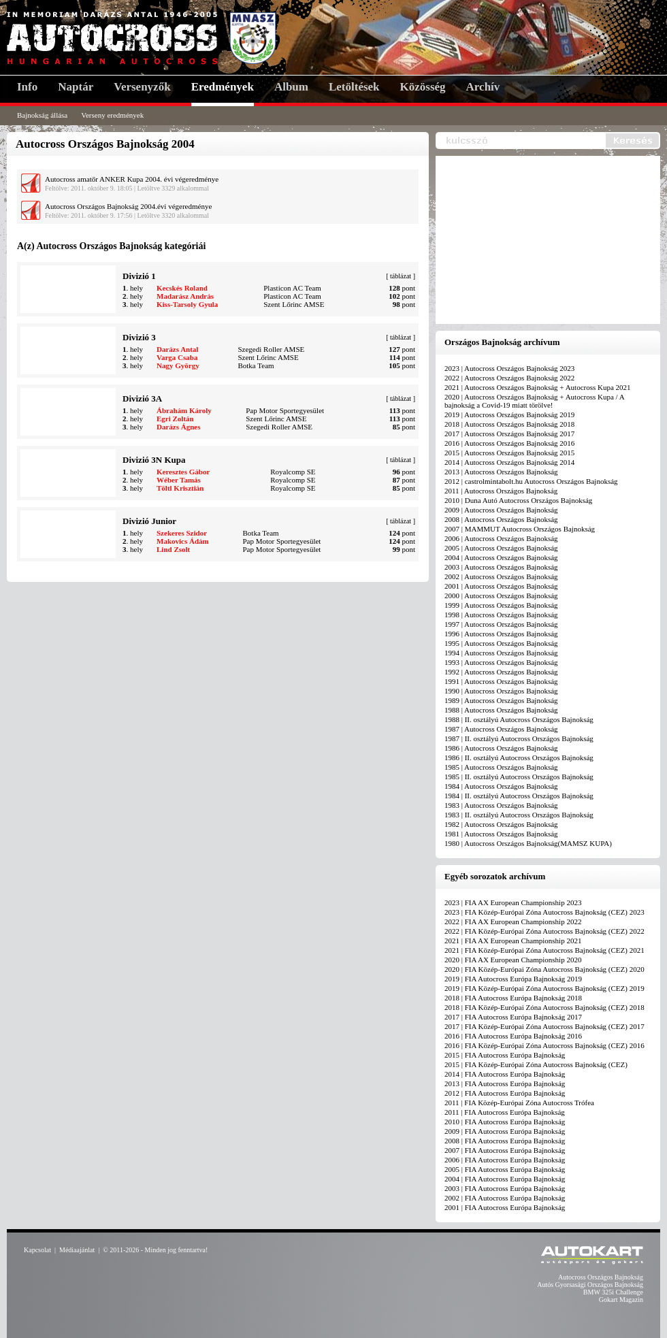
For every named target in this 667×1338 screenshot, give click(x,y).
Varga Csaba (177, 357)
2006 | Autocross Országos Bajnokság (501, 538)
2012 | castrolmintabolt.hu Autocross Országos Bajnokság (531, 481)
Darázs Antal (177, 349)
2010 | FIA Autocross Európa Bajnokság (504, 1121)
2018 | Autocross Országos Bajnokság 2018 (509, 424)
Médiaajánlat (77, 1250)
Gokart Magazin (621, 1299)
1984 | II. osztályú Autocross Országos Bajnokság (518, 796)
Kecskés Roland (182, 288)
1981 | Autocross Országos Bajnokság (501, 834)
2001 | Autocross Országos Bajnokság (501, 586)
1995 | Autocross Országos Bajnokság (501, 643)
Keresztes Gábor (183, 472)
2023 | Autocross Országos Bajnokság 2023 (509, 368)
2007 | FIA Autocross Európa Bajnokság (504, 1150)
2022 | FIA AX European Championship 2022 (512, 921)
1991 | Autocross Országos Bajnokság (501, 681)
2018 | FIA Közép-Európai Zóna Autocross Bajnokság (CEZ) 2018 (544, 1007)
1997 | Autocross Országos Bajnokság (501, 624)
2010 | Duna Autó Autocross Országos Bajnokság (518, 500)
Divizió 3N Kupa (154, 460)
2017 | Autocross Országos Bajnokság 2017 (509, 433)
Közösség (423, 86)
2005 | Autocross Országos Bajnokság (501, 548)
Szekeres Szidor (182, 533)
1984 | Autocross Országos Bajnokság (501, 786)
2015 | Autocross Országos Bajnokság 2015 (509, 452)
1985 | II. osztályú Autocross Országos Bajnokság (518, 776)
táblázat (400, 276)
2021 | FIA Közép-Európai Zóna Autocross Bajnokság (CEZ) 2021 (544, 950)
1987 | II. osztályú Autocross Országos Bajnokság (518, 738)
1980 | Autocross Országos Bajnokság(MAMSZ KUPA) (528, 843)
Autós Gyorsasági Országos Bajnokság (590, 1284)
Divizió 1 (139, 276)
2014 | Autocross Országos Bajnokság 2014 (509, 462)
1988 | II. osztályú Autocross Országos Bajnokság (518, 719)
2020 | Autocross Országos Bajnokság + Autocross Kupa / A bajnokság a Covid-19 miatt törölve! (534, 401)
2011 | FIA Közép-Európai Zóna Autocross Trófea (519, 1102)
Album (291, 86)
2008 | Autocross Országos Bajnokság (501, 519)
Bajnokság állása (42, 115)
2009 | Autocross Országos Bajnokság (501, 510)
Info (27, 86)
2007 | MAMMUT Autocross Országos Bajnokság (519, 529)
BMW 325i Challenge (613, 1292)
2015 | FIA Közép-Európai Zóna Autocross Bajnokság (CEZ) (536, 1064)
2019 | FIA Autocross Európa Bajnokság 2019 (513, 979)
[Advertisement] (551, 241)
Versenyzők (142, 86)
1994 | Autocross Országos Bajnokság (501, 653)
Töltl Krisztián (180, 488)
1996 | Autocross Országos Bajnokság (501, 634)
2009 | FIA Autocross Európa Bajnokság (504, 1131)
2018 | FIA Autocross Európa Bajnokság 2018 (513, 998)
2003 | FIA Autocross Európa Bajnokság (504, 1188)
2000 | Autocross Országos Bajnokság (501, 595)
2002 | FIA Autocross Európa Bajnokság (504, 1198)
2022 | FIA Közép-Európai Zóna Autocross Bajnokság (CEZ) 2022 (544, 931)
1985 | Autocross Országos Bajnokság (501, 767)
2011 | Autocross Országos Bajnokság (500, 491)
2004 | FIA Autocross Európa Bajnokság (504, 1179)
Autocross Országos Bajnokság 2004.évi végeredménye (128, 206)
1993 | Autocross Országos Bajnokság (501, 662)
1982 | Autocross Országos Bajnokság (501, 824)
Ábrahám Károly (184, 410)
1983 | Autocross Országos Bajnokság (501, 805)
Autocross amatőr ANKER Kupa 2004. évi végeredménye (131, 179)
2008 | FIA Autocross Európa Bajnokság (504, 1141)
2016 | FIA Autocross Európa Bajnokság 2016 (513, 1036)
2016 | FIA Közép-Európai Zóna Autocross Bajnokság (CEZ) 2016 (544, 1045)
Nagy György (178, 365)
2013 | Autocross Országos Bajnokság (501, 472)
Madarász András (185, 296)
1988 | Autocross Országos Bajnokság (501, 710)
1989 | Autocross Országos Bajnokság (501, 700)
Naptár (75, 86)
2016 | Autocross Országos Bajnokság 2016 (509, 443)
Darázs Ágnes (178, 427)
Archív (483, 86)
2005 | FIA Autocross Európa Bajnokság (504, 1169)
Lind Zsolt (173, 549)
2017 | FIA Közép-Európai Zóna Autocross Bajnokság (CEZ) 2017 (544, 1026)
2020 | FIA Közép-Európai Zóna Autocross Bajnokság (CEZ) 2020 (544, 969)
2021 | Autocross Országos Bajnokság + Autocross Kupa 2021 (537, 387)
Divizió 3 (139, 337)
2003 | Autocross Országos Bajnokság (501, 567)
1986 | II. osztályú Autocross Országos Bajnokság (518, 757)
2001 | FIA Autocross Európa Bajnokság (504, 1207)
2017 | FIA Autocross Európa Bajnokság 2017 (513, 1017)
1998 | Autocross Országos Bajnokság (501, 614)
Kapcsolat (37, 1250)
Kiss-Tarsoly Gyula (187, 304)
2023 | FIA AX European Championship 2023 (512, 902)
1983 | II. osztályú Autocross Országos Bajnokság (518, 815)
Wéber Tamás (179, 480)
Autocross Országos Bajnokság (600, 1277)
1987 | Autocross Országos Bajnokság (501, 729)
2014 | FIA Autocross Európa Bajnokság (504, 1074)
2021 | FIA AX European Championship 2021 (512, 940)
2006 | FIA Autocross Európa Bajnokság (504, 1160)
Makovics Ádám (183, 541)
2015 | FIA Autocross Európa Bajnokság (504, 1055)
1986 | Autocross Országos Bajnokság (501, 748)
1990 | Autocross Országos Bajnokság (501, 691)
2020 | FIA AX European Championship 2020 (512, 960)
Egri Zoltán (175, 418)
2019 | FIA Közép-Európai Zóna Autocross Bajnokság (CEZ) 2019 (544, 988)
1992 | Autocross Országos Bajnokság (501, 672)
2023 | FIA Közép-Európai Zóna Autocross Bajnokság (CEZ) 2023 (544, 912)
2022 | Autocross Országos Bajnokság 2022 (509, 378)
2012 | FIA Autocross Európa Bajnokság (504, 1093)
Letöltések (354, 86)
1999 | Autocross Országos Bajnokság (501, 605)
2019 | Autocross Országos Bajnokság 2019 (509, 414)
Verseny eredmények (112, 115)
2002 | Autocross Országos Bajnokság (501, 576)
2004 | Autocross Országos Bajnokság (501, 557)
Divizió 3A (142, 398)
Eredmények (222, 86)
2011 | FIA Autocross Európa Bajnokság (504, 1112)
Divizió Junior (149, 521)
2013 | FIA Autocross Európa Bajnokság (504, 1083)
